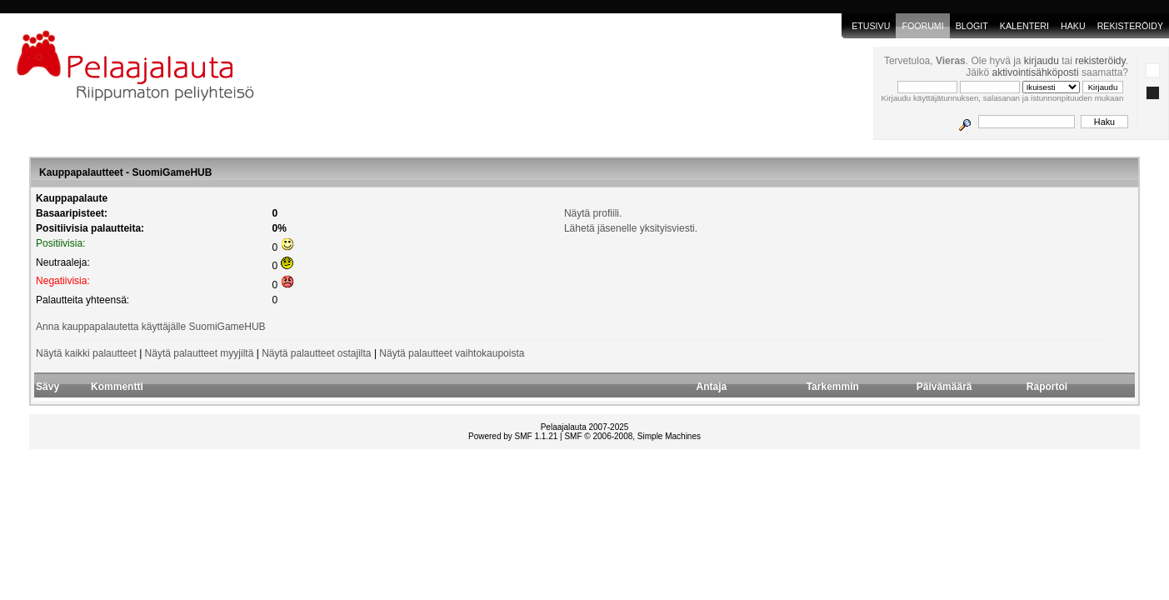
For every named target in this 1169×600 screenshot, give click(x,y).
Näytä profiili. (593, 213)
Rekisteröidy (1130, 26)
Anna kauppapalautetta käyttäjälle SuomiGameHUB (151, 326)
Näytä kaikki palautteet (86, 353)
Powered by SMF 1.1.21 (512, 436)
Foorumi (922, 26)
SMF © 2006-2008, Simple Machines (632, 436)
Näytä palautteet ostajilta (316, 353)
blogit (972, 26)
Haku (1073, 26)
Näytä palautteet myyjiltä (199, 353)
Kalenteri (1024, 26)
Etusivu (871, 26)
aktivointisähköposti (1035, 72)
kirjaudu (1041, 61)
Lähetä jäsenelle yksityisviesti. (630, 228)
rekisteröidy (1100, 61)
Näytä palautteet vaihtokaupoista (451, 353)
